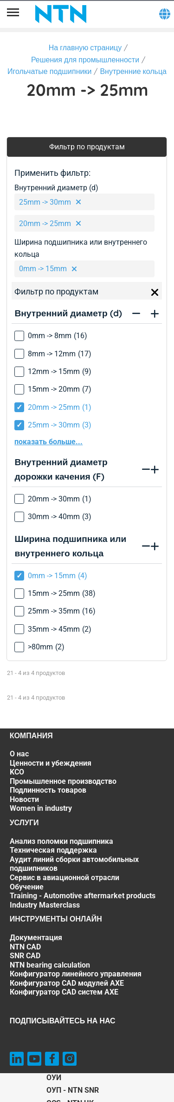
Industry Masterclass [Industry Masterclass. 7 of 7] (45, 905)
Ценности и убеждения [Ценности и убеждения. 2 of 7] (50, 763)
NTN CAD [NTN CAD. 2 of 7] (25, 946)
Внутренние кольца (133, 71)
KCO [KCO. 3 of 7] (17, 772)
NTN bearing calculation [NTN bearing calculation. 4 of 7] (50, 965)
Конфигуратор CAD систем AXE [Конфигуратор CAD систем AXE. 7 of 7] (64, 992)
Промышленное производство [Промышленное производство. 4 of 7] (63, 781)
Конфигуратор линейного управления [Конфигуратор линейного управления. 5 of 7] (76, 973)
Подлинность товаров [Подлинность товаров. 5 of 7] (48, 790)
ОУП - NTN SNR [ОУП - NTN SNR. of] (72, 1090)
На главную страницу (85, 47)
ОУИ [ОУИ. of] (53, 1077)
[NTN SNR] (61, 14)
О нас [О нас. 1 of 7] (19, 753)
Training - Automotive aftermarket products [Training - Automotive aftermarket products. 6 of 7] (82, 895)
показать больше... (48, 441)
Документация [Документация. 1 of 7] (36, 937)
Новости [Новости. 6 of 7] (24, 799)
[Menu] (13, 14)
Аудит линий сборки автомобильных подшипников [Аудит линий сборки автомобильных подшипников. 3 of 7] (74, 864)
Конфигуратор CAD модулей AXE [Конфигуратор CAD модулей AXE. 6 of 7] (67, 983)
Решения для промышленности (85, 59)
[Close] (155, 293)
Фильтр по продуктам (87, 146)
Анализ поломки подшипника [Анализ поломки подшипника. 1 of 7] (61, 841)
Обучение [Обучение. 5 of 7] (27, 886)
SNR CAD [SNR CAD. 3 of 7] (25, 955)
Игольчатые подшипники (49, 71)
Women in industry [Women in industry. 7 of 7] (41, 808)
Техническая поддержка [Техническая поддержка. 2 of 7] (53, 850)
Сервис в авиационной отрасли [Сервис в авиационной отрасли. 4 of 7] (64, 877)
